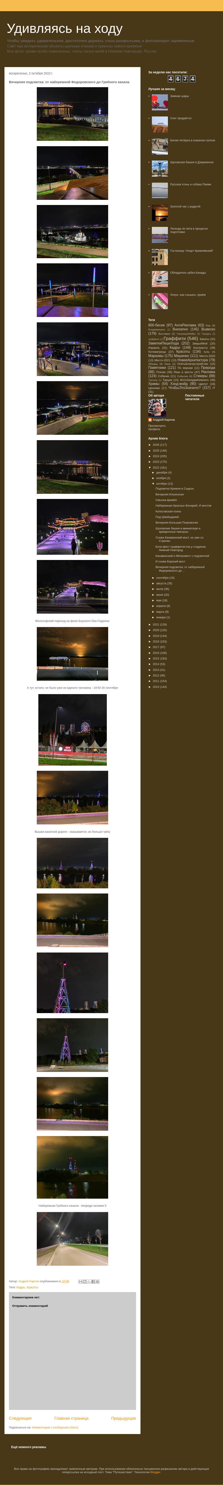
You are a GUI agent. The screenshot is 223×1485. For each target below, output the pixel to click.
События (182, 376)
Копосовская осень (168, 511)
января (161, 617)
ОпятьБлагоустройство (192, 363)
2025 (156, 450)
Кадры (21, 1287)
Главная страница (71, 1418)
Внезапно (180, 329)
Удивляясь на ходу (65, 28)
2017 (156, 647)
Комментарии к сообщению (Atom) (55, 1427)
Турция (167, 380)
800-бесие (156, 325)
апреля (161, 606)
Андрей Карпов (164, 419)
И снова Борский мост (170, 561)
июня (160, 594)
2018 (156, 641)
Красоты (32, 1287)
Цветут (203, 384)
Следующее (20, 1418)
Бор (208, 325)
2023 (156, 461)
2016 (156, 653)
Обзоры (153, 363)
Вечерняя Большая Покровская (176, 522)
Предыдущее (123, 1418)
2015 (156, 658)
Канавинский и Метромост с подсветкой (182, 556)
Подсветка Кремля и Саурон (174, 488)
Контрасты (200, 347)
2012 (156, 675)
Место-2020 (207, 356)
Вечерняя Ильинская (169, 494)
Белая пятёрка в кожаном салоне (192, 140)
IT (214, 388)
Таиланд (152, 380)
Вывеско (208, 329)
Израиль (154, 347)
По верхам (185, 368)
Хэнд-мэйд (179, 384)
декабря (162, 472)
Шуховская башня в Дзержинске (191, 162)
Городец (206, 334)
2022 (156, 467)
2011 (156, 681)
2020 (156, 630)
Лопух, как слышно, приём (188, 294)
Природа (208, 368)
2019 (156, 636)
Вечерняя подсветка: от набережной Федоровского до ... (179, 568)
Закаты (204, 339)
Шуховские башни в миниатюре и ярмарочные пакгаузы (177, 530)
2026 (156, 444)
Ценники (154, 388)
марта (160, 611)
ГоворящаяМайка (186, 334)
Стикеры (201, 376)
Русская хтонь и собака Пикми (190, 184)
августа (161, 583)
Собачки (163, 376)
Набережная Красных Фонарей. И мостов (183, 505)
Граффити (174, 338)
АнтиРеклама (185, 325)
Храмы (153, 384)
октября (162, 483)
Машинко (181, 356)
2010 (156, 687)
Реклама (208, 372)
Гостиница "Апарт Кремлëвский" (191, 250)
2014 (156, 664)
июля (160, 589)
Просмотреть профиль (157, 427)
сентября (162, 577)
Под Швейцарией (167, 517)
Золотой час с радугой (185, 206)
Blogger (155, 1472)
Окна (167, 363)
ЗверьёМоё (200, 343)
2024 (156, 456)
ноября (161, 478)
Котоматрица (157, 351)
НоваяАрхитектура (193, 360)
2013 (156, 670)
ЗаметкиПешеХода (163, 343)
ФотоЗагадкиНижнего (194, 380)
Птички (160, 372)
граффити (153, 339)
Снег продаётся (180, 118)
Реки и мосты (183, 372)
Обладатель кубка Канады (188, 272)
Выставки (164, 333)
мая (159, 600)
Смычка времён (166, 500)
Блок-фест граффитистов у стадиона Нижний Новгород (180, 548)
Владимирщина (156, 329)
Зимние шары (179, 96)
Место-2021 (162, 360)
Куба (206, 351)
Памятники (157, 368)
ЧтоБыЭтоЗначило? (184, 388)
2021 (156, 624)
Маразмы (155, 356)
